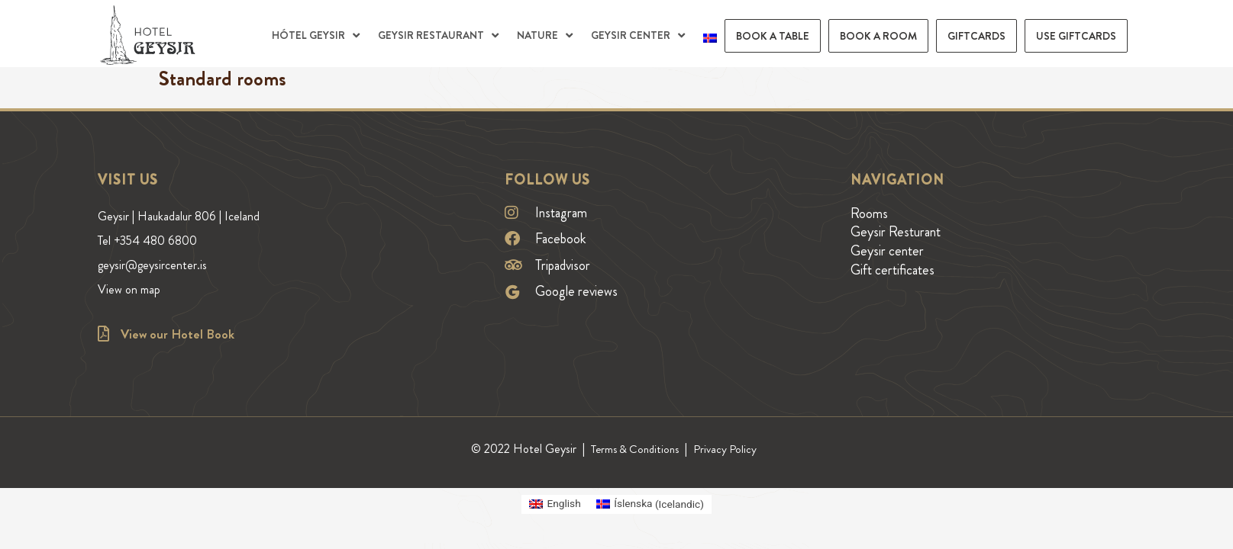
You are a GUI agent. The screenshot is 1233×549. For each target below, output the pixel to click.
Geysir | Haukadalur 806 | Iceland (185, 213)
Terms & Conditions (634, 449)
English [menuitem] (560, 503)
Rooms (869, 213)
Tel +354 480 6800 (153, 232)
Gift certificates (892, 270)
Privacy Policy (728, 449)
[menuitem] (710, 35)
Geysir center (887, 251)
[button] (317, 35)
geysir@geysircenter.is (161, 251)
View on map (133, 270)
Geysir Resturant (896, 232)
